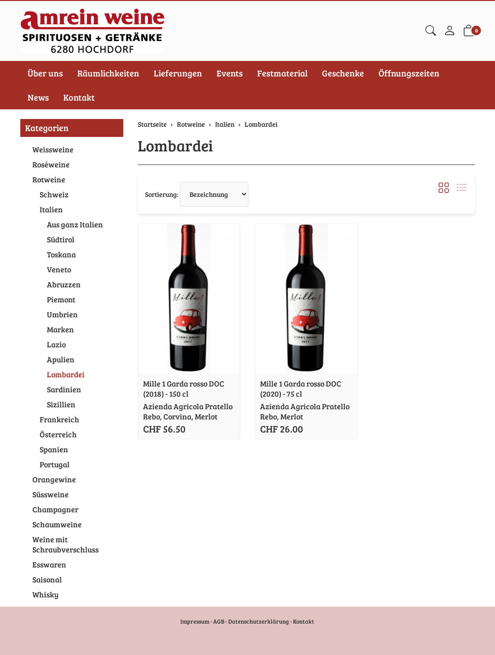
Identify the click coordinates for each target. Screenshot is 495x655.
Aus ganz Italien (75, 224)
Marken (60, 329)
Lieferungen (178, 73)
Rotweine (48, 179)
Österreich (58, 434)
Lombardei (175, 145)
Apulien (60, 359)
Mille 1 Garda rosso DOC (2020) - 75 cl (300, 388)
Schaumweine (57, 524)
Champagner (55, 509)
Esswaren (49, 564)
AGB (218, 621)
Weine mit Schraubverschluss (65, 544)
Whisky (45, 594)
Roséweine (51, 164)
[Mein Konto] (449, 31)
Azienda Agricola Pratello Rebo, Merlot (304, 411)
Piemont (61, 299)
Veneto (59, 269)
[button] (430, 31)
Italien (51, 209)
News (38, 97)
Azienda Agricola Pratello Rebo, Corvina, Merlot (188, 411)
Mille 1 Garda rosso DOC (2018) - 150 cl (183, 388)
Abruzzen (64, 284)
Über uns (45, 73)
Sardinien (64, 389)
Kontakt (79, 97)
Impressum (194, 621)
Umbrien (62, 314)
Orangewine (54, 479)
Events (230, 73)
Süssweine (50, 494)
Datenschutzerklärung (258, 621)
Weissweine (52, 149)
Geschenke (343, 73)
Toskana (61, 254)
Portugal (55, 464)
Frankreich (59, 419)
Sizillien (61, 404)
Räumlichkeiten (108, 73)
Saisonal (47, 579)
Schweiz (54, 194)
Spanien (54, 449)
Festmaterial (282, 73)
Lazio (56, 344)
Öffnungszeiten (409, 73)
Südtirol (60, 239)
